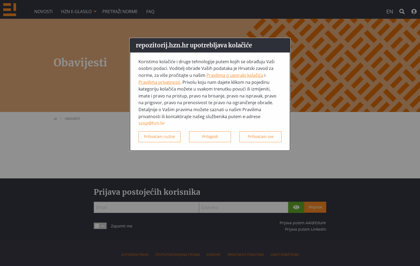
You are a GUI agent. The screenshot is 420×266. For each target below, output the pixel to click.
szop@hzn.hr (151, 123)
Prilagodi (210, 136)
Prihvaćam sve (260, 136)
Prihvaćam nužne (159, 136)
